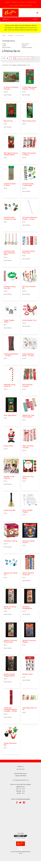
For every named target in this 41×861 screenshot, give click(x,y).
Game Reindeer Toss (29, 320)
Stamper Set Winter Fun (11, 574)
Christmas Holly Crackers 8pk (28, 184)
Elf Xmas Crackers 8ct (29, 287)
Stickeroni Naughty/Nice (27, 607)
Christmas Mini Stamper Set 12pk (10, 218)
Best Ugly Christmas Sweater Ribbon (11, 154)
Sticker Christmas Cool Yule (10, 607)
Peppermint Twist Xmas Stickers (28, 416)
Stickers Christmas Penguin (29, 641)
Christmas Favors (8, 41)
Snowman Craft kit (10, 541)
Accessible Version (20, 838)
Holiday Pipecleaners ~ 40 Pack (11, 355)
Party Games (25, 44)
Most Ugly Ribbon (10, 415)
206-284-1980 (31, 2)
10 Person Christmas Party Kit (11, 88)
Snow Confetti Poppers (27, 511)
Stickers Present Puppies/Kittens (9, 675)
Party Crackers (6, 47)
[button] (38, 12)
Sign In (6, 19)
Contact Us (14, 2)
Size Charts (22, 2)
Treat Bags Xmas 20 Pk (29, 708)
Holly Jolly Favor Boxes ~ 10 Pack (28, 355)
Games (4, 45)
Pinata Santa (8, 446)
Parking (21, 5)
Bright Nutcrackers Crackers (29, 154)
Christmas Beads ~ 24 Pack (10, 184)
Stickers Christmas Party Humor (10, 641)
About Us (7, 2)
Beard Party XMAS (29, 121)
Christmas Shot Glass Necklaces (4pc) (9, 252)
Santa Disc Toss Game (28, 477)
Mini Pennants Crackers (27, 385)
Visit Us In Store (13, 5)
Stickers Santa (27, 674)
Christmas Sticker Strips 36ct (28, 252)
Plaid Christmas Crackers (28, 447)
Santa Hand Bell (9, 510)
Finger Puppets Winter (9, 321)
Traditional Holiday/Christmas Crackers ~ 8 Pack (10, 709)
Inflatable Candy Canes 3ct (9, 385)
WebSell (20, 853)
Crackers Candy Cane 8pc (9, 287)
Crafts (4, 44)
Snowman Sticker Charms (28, 542)
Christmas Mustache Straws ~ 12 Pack (29, 218)
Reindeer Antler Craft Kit (9, 477)
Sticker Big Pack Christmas (28, 574)
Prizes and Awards (27, 47)
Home (3, 35)
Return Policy (28, 5)
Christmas (10, 35)
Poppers (24, 45)
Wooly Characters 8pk (10, 744)
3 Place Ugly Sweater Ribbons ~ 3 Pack (29, 88)
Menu (35, 19)
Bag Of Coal (8, 121)
